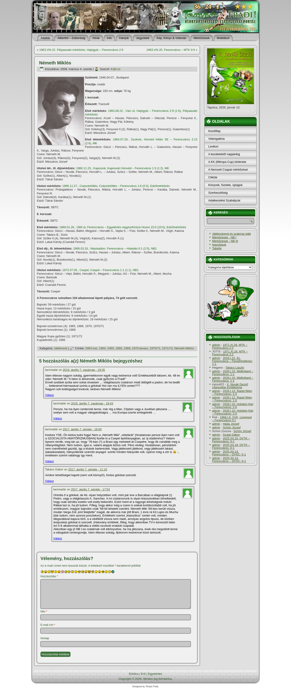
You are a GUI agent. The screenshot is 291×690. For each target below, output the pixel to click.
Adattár (45, 38)
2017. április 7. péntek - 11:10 (87, 469)
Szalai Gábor (231, 434)
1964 (102, 348)
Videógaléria (216, 138)
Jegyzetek (142, 38)
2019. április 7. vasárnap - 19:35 (84, 370)
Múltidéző (223, 38)
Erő (143, 673)
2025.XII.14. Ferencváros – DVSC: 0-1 (229, 453)
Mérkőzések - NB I (224, 237)
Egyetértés (155, 673)
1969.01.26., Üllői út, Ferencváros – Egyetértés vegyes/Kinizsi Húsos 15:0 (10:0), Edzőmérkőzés (122, 227)
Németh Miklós (184, 348)
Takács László (235, 367)
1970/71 (155, 348)
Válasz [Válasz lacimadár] (49, 395)
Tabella (216, 248)
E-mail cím (47, 624)
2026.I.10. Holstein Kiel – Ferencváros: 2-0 (232, 405)
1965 (110, 348)
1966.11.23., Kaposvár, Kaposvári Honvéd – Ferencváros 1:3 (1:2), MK (122, 168)
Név (43, 611)
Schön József (232, 427)
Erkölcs (134, 673)
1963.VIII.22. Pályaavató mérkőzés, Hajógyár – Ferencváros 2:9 (81, 49)
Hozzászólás (49, 576)
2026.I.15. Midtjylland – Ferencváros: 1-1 (232, 372)
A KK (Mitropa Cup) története (227, 162)
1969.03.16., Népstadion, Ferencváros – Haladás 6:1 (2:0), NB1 (115, 248)
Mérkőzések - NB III (225, 241)
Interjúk (124, 38)
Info (109, 38)
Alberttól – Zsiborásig (71, 38)
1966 (118, 348)
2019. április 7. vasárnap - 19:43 (92, 403)
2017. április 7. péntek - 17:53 (90, 489)
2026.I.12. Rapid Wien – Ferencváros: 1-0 (232, 392)
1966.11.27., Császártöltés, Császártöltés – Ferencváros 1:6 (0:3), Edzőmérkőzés (116, 186)
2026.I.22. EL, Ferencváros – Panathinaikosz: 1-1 (232, 361)
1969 (127, 348)
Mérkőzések (202, 38)
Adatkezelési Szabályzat (224, 200)
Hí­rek (96, 38)
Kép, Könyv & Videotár (171, 38)
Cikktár (212, 177)
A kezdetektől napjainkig (224, 154)
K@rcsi (115, 69)
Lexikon (213, 146)
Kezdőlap (214, 131)
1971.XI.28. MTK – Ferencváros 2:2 (229, 346)
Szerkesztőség (218, 192)
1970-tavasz (140, 348)
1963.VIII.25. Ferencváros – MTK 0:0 (170, 49)
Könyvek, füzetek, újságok (225, 185)
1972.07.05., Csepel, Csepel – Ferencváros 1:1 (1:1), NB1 (100, 270)
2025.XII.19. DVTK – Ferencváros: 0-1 (231, 440)
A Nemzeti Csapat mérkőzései (228, 169)
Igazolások (219, 244)
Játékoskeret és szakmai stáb (231, 233)
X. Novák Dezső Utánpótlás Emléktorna (230, 386)
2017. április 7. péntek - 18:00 (82, 429)
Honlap (44, 638)
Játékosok (60, 348)
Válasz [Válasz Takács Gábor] (49, 481)
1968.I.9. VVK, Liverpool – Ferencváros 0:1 (232, 419)
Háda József (231, 424)
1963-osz (91, 348)
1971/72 (167, 348)
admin (216, 345)
